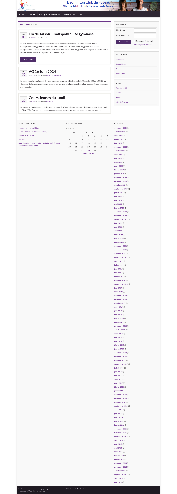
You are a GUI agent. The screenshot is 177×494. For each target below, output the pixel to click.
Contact (82, 14)
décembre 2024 (120, 147)
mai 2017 (118, 375)
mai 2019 (118, 314)
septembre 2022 (120, 219)
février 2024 (119, 170)
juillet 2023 (118, 193)
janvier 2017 (119, 391)
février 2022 (119, 238)
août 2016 (118, 410)
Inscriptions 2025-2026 (49, 14)
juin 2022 (118, 223)
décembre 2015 (120, 429)
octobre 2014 (119, 471)
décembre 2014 (120, 463)
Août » (91, 153)
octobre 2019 (119, 303)
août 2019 (118, 307)
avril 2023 (118, 204)
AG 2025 (21, 139)
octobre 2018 (119, 330)
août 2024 (118, 154)
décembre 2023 (120, 177)
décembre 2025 (120, 128)
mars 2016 (118, 417)
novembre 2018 (120, 326)
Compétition (121, 64)
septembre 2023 (120, 189)
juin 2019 (118, 311)
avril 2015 (118, 448)
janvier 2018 (119, 349)
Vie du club (57, 75)
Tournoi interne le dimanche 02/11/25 (33, 132)
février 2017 (119, 387)
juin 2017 (118, 372)
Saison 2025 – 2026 (26, 135)
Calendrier (49, 38)
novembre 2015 (120, 433)
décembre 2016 (120, 394)
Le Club (32, 14)
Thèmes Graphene (39, 491)
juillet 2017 (118, 368)
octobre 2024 (119, 151)
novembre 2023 (120, 181)
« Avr (85, 153)
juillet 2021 (118, 265)
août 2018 (118, 334)
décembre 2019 (120, 295)
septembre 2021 (120, 257)
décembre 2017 (120, 353)
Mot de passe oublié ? (143, 44)
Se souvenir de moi (144, 41)
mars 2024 (118, 166)
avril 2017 (118, 379)
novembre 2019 (120, 299)
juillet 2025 (118, 139)
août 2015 (118, 440)
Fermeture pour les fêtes (28, 128)
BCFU (33, 38)
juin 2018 (118, 337)
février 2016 (119, 421)
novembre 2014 (120, 467)
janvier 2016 (119, 425)
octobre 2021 (119, 254)
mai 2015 (118, 444)
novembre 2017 (120, 356)
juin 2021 (118, 269)
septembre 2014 (120, 474)
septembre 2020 (120, 284)
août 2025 (118, 135)
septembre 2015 (120, 436)
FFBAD (118, 93)
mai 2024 (118, 158)
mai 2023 (118, 200)
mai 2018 (118, 341)
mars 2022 (118, 234)
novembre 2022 (120, 215)
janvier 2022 (119, 242)
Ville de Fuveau (122, 102)
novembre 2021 (120, 250)
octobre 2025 (119, 132)
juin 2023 (118, 196)
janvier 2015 (119, 459)
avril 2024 (118, 162)
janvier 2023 (119, 208)
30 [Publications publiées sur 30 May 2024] (88, 150)
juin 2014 (118, 482)
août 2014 (118, 478)
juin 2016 (118, 414)
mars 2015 (118, 452)
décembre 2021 (120, 246)
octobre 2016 (119, 402)
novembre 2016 (120, 398)
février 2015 (119, 455)
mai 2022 (118, 227)
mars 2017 (118, 383)
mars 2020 (118, 292)
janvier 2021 (119, 276)
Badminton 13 (121, 88)
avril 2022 (118, 231)
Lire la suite (28, 59)
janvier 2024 (119, 174)
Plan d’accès (69, 14)
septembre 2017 (120, 364)
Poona (118, 97)
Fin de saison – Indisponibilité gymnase (61, 34)
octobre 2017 (119, 360)
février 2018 (119, 345)
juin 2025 (118, 143)
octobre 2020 (119, 280)
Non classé (120, 69)
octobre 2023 (119, 185)
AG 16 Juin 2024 (42, 71)
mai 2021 (118, 273)
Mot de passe (122, 35)
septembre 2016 (120, 406)
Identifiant (121, 30)
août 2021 (118, 261)
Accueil (21, 14)
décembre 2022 (120, 212)
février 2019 (119, 318)
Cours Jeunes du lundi (47, 97)
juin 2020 (118, 288)
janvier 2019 (119, 322)
